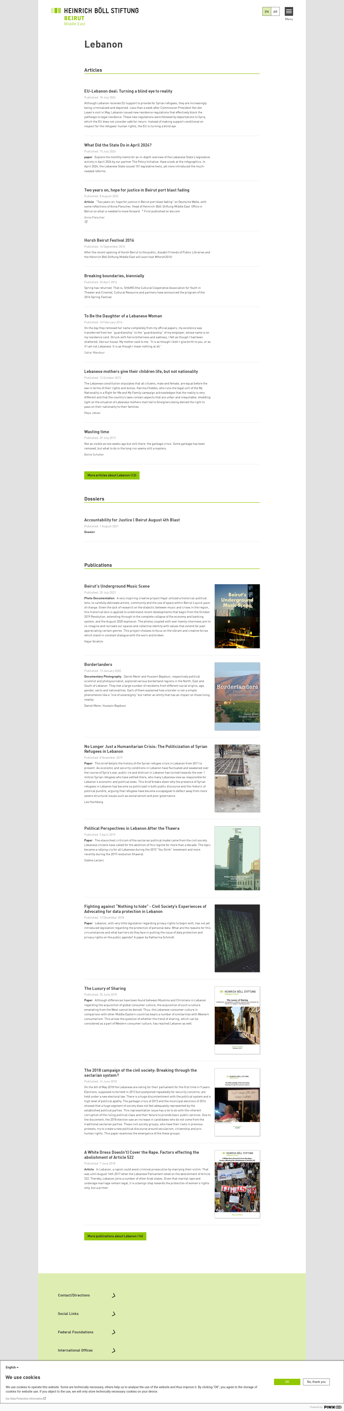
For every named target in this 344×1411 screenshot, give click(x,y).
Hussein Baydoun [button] (114, 735)
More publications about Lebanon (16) (115, 1266)
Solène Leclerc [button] (94, 889)
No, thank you (316, 1382)
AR (275, 11)
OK (287, 1382)
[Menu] (289, 11)
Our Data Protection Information (24, 1398)
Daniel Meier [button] (92, 735)
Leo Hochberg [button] (93, 831)
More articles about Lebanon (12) (112, 491)
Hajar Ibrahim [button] (93, 670)
